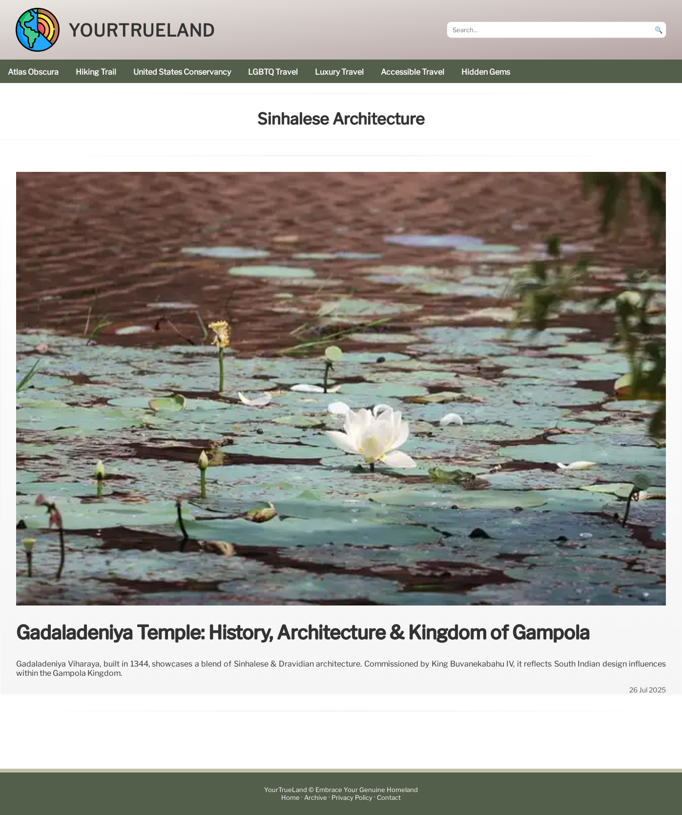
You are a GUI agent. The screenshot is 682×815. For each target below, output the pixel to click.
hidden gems (485, 72)
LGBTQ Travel (273, 72)
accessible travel (412, 72)
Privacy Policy (351, 797)
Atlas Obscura (33, 72)
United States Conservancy (182, 72)
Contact (389, 797)
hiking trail (96, 72)
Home (290, 797)
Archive (315, 797)
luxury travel (339, 72)
